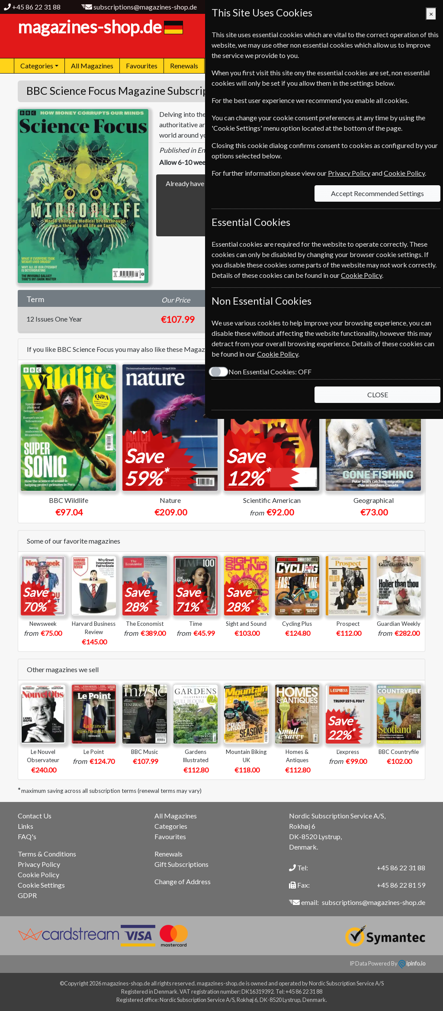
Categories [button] (36, 65)
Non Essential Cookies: (269, 371)
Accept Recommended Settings (377, 193)
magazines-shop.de (99, 26)
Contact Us (34, 815)
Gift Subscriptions (181, 864)
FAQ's (27, 836)
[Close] (431, 13)
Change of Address (182, 881)
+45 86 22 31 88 (36, 7)
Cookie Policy (38, 874)
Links (25, 826)
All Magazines (92, 65)
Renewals (184, 65)
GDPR (27, 895)
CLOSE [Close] (377, 394)
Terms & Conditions (47, 854)
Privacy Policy (39, 864)
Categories (170, 826)
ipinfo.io (411, 963)
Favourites (141, 65)
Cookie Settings (41, 885)
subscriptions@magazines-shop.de (145, 7)
